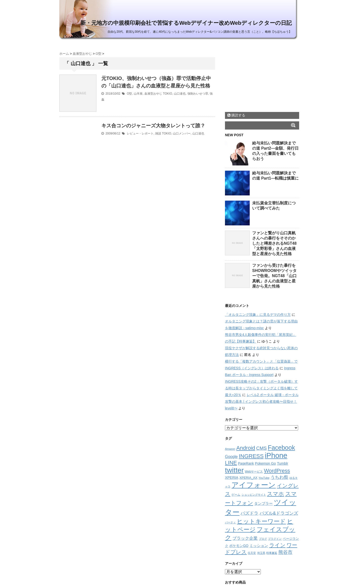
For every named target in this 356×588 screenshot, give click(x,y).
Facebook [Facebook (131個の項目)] (281, 447)
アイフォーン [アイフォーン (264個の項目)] (253, 485)
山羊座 (138, 93)
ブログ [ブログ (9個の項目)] (263, 538)
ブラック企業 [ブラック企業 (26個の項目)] (245, 538)
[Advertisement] (262, 77)
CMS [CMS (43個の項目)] (261, 448)
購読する (236, 115)
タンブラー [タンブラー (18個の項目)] (263, 504)
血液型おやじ (153, 93)
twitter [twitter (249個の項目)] (234, 470)
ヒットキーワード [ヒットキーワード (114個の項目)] (261, 521)
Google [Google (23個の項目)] (231, 456)
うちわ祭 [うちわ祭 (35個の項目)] (279, 477)
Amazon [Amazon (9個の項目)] (230, 448)
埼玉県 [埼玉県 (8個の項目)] (261, 552)
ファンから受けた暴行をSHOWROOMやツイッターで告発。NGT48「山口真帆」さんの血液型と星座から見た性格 (274, 275)
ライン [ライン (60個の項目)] (277, 545)
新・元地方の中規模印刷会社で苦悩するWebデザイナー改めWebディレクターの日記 (186, 23)
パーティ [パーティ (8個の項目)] (230, 522)
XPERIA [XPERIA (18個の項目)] (231, 478)
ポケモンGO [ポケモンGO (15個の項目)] (238, 546)
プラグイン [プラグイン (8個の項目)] (275, 538)
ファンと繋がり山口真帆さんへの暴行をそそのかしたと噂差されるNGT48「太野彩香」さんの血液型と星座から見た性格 (274, 243)
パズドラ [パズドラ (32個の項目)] (249, 513)
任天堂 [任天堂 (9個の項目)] (252, 552)
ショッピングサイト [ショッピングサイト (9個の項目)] (254, 494)
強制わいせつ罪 (197, 93)
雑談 (158, 133)
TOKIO (167, 93)
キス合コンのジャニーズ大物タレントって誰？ (153, 125)
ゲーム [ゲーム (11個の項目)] (235, 494)
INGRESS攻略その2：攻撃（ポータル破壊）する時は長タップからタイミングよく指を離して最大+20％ (261, 388)
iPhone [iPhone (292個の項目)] (276, 455)
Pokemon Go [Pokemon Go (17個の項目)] (265, 463)
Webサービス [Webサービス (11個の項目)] (254, 471)
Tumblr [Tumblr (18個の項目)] (282, 463)
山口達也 (180, 93)
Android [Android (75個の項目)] (245, 448)
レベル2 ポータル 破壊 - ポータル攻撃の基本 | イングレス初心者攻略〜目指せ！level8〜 (262, 401)
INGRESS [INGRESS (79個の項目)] (251, 456)
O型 (129, 93)
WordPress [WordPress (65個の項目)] (277, 471)
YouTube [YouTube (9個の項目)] (264, 477)
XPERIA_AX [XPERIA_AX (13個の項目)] (248, 478)
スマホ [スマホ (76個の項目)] (275, 494)
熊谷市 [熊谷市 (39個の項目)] (285, 552)
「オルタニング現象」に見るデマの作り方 (258, 315)
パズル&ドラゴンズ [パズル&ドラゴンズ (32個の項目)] (279, 513)
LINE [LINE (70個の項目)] (231, 463)
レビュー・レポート (140, 133)
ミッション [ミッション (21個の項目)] (258, 545)
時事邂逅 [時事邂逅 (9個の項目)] (271, 552)
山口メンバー (182, 133)
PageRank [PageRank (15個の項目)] (246, 463)
